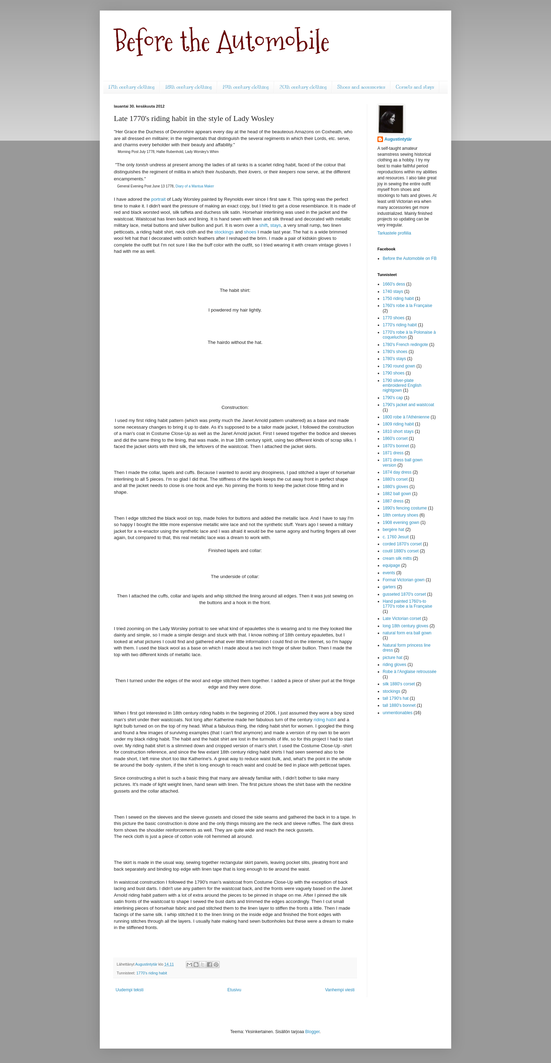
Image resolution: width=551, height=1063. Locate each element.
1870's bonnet (396, 445)
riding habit (324, 719)
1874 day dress (397, 472)
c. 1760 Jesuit (396, 536)
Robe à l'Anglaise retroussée (409, 671)
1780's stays (394, 358)
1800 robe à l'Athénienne (406, 417)
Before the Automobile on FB (409, 258)
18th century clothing (188, 87)
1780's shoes (395, 351)
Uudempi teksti (129, 989)
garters (389, 586)
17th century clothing (131, 87)
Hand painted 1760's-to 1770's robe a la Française (407, 604)
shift (263, 225)
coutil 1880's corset (401, 551)
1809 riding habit (398, 424)
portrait (158, 199)
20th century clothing (303, 87)
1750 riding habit (398, 298)
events (389, 572)
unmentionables (398, 712)
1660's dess (394, 284)
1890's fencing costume (405, 508)
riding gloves (394, 664)
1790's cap (393, 397)
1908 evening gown (401, 522)
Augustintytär (398, 139)
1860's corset (395, 438)
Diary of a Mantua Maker (194, 186)
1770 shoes (393, 317)
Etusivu (234, 989)
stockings (224, 232)
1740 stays (393, 291)
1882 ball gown (397, 493)
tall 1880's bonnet (399, 705)
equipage (391, 565)
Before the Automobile (222, 41)
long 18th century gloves (405, 625)
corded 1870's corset (402, 544)
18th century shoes (400, 515)
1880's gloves (395, 486)
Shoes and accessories (361, 87)
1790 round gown (399, 366)
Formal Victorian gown (403, 579)
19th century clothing (245, 87)
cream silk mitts (397, 558)
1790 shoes (393, 373)
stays (275, 225)
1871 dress (393, 452)
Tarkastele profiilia (394, 233)
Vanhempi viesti (340, 989)
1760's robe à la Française (407, 305)
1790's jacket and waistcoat (408, 404)
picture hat (392, 657)
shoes (250, 232)
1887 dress (393, 501)
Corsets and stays (415, 87)
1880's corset (395, 479)
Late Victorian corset (402, 618)
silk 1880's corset (399, 683)
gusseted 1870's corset (404, 594)
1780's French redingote (405, 344)
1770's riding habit (151, 973)
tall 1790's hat (396, 698)
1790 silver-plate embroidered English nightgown (402, 385)
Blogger (312, 1031)
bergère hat (393, 529)
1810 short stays (398, 431)
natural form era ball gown (407, 632)
